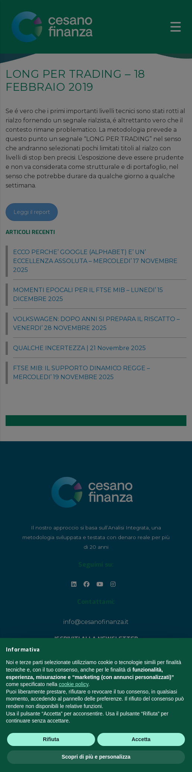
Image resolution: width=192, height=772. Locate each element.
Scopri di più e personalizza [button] (96, 757)
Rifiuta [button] (51, 739)
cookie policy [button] (73, 684)
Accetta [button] (141, 739)
